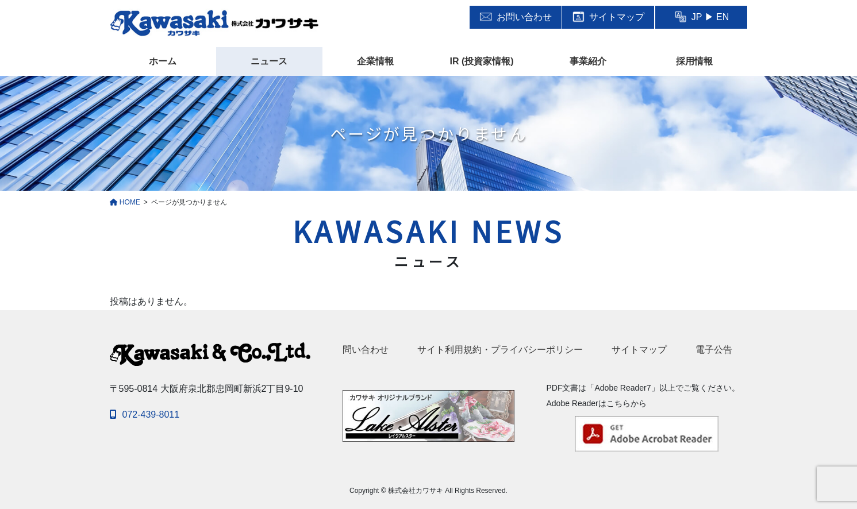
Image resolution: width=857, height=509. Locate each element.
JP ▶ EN (701, 16)
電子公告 (713, 349)
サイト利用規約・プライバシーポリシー (500, 349)
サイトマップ (608, 16)
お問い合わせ (515, 16)
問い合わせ (366, 349)
